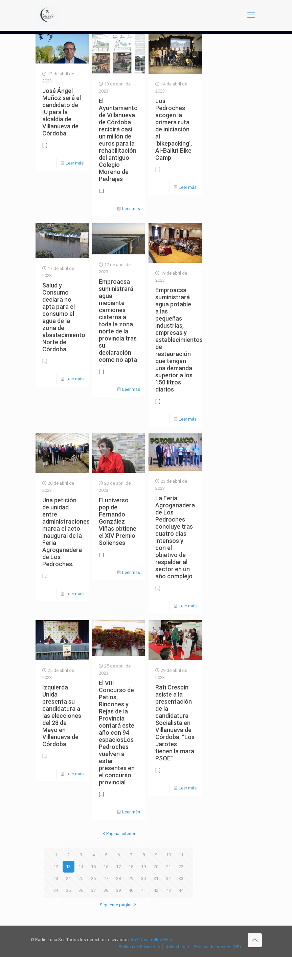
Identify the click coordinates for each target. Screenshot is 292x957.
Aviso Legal (177, 946)
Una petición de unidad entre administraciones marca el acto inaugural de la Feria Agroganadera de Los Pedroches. (66, 532)
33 (181, 878)
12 (55, 866)
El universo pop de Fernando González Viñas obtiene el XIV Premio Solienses (117, 521)
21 (168, 866)
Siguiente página (118, 904)
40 (131, 890)
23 (55, 878)
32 (168, 878)
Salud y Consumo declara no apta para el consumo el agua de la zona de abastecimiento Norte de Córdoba (63, 317)
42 (156, 890)
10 (168, 854)
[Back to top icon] (255, 940)
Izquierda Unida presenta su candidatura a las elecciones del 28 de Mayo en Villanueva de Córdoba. (61, 716)
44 (181, 890)
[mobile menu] (251, 15)
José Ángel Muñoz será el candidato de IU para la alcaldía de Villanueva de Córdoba (61, 112)
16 (106, 866)
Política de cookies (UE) (217, 946)
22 (181, 866)
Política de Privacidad (139, 946)
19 (143, 866)
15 (93, 866)
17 (118, 866)
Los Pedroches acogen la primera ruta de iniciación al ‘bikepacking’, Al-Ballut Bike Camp (173, 129)
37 (93, 890)
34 (55, 890)
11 (181, 854)
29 (131, 878)
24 (68, 878)
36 (80, 890)
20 (156, 866)
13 (68, 866)
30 (143, 878)
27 (106, 878)
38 (106, 890)
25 (80, 878)
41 (143, 890)
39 (118, 890)
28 (118, 878)
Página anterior (118, 833)
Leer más (75, 163)
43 (168, 890)
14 (80, 866)
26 (93, 878)
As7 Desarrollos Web (151, 939)
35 (68, 890)
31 (156, 878)
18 (131, 866)
